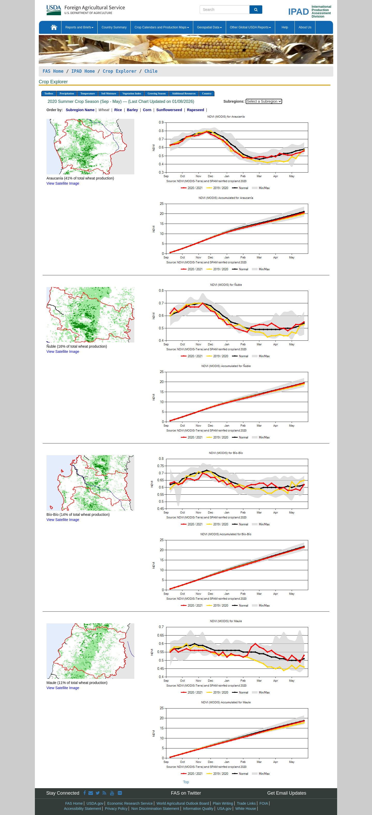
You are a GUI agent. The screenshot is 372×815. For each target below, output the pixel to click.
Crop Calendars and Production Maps (162, 27)
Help (285, 27)
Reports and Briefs (79, 27)
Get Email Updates (286, 793)
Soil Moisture (108, 93)
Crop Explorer (119, 71)
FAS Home (53, 71)
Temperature (87, 93)
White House (245, 808)
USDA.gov (95, 803)
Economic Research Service (130, 803)
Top (186, 782)
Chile (151, 71)
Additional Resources (184, 93)
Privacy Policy (116, 808)
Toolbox (48, 93)
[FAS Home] (73, 8)
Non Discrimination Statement (155, 808)
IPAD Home (83, 71)
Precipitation (67, 93)
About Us (305, 27)
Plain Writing (223, 803)
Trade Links (246, 803)
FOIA (264, 803)
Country (206, 93)
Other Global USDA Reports (250, 27)
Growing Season (157, 93)
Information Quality (198, 808)
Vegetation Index (131, 93)
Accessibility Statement (82, 808)
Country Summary (114, 27)
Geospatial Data (209, 27)
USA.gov (224, 808)
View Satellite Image (63, 183)
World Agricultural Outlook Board (183, 803)
